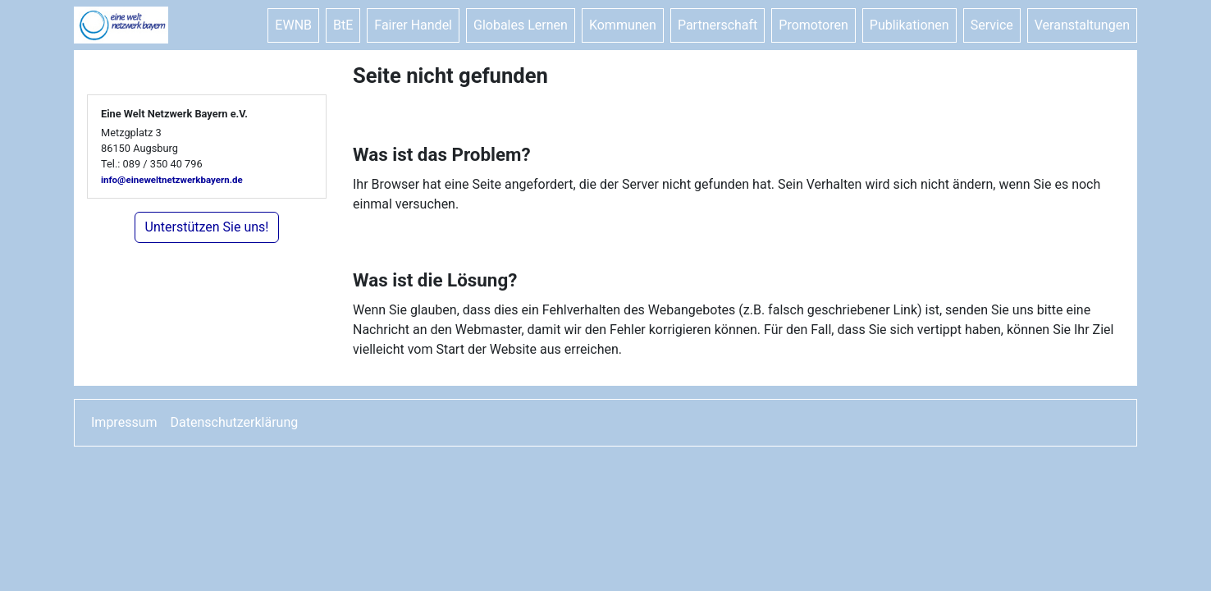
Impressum (124, 422)
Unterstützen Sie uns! (207, 227)
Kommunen (622, 25)
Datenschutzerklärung (235, 422)
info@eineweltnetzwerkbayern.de (172, 180)
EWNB (293, 25)
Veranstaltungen (1082, 25)
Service (992, 25)
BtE (343, 25)
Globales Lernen (520, 25)
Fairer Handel (413, 25)
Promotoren (813, 25)
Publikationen (909, 25)
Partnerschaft (717, 25)
